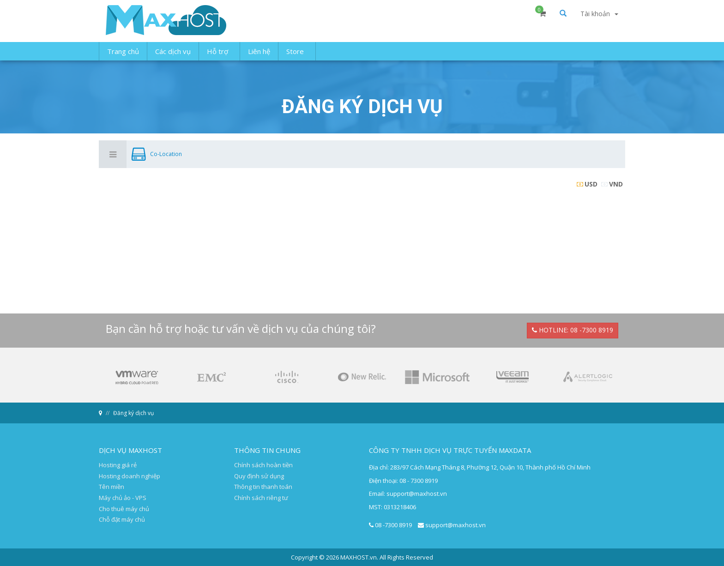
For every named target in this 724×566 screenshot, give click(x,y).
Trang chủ (123, 57)
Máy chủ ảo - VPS (122, 498)
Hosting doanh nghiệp (129, 476)
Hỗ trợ (219, 57)
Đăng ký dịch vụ (133, 413)
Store (297, 57)
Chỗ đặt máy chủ (122, 519)
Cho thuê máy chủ (124, 509)
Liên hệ (259, 57)
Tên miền (111, 486)
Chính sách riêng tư (261, 498)
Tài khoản (599, 22)
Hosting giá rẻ (118, 465)
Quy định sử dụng (259, 476)
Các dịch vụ (173, 57)
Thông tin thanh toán (263, 486)
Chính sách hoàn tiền (263, 465)
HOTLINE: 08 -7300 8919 (572, 329)
